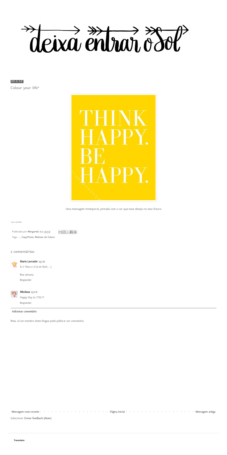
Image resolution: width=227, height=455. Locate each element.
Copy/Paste (28, 237)
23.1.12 (42, 261)
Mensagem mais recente (25, 411)
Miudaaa (25, 292)
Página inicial (117, 411)
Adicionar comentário (24, 311)
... (19, 237)
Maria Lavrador (29, 261)
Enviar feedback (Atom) (37, 418)
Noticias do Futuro (45, 237)
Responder (26, 280)
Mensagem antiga (205, 411)
